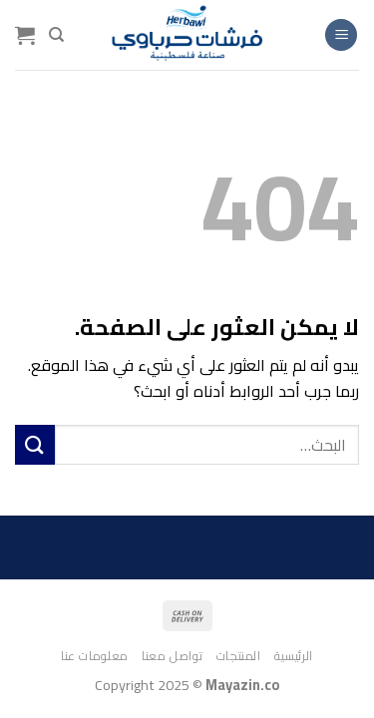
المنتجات (238, 655)
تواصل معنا (172, 655)
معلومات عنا (95, 655)
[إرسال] (35, 444)
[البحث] (56, 35)
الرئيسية (293, 655)
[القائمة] (341, 35)
